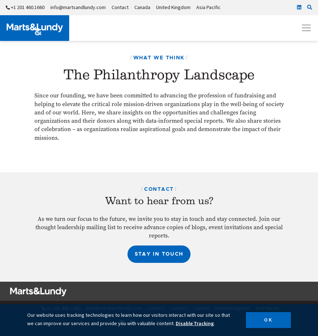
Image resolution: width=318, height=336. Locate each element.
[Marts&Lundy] (34, 28)
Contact (120, 7)
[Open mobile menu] (306, 28)
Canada (142, 7)
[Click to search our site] (309, 7)
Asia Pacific (208, 7)
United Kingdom (173, 7)
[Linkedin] (299, 7)
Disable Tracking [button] (195, 323)
